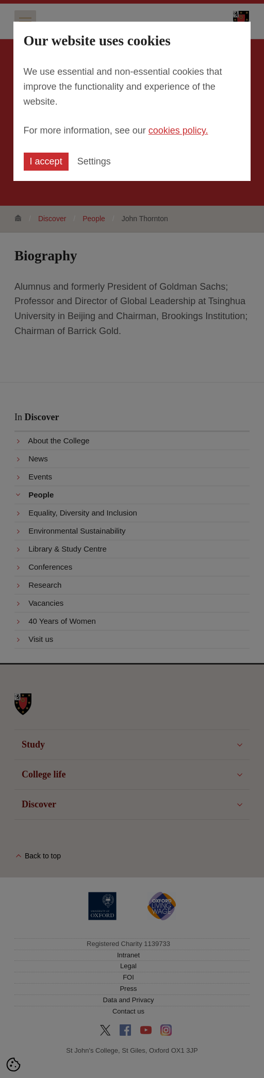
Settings (94, 161)
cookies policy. (178, 130)
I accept (46, 161)
